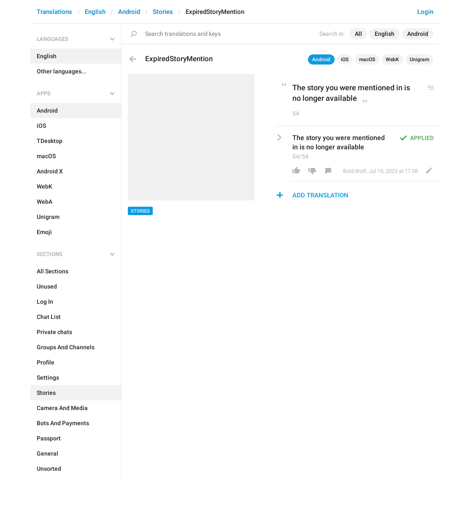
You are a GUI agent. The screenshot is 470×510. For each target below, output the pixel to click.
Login (425, 12)
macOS (367, 59)
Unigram (419, 59)
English (95, 12)
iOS (344, 59)
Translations (54, 12)
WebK (392, 59)
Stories (163, 12)
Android (129, 12)
